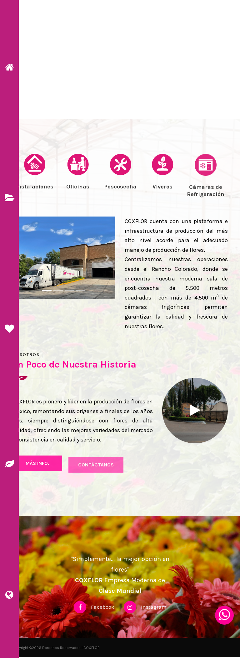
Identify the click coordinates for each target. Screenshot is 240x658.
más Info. (37, 469)
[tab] (35, 184)
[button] (20, 258)
